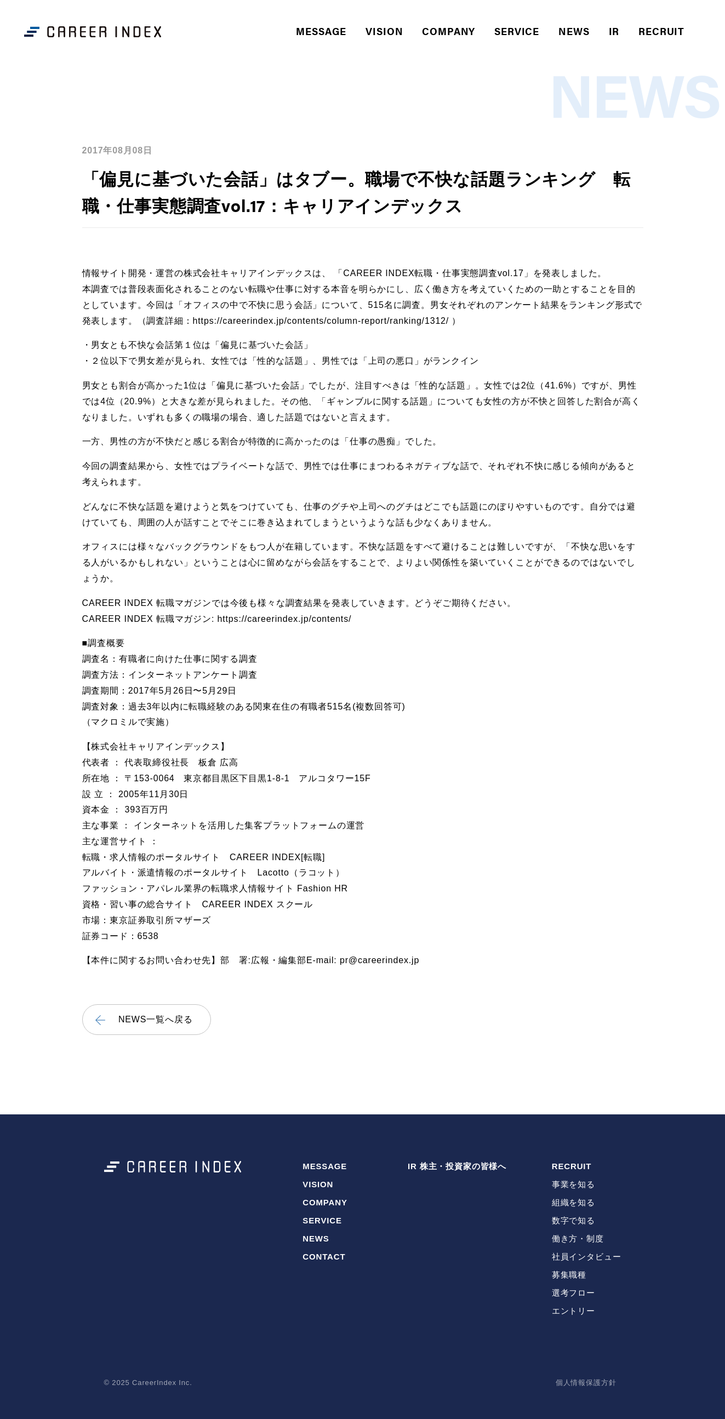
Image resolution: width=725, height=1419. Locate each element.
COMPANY (450, 30)
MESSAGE (323, 30)
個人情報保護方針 (586, 1382)
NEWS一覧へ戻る (155, 1020)
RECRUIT (572, 1166)
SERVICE (518, 30)
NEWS (576, 30)
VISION (386, 30)
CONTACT (323, 1256)
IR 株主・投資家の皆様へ (457, 1166)
